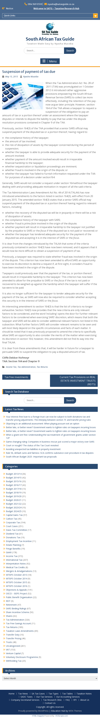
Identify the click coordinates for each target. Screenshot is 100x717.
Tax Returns (42, 366)
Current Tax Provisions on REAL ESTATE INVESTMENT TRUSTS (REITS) (78, 380)
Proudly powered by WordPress (33, 710)
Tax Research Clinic (52, 700)
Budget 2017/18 (13, 488)
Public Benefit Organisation (19, 597)
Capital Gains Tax (14, 515)
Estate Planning (13, 544)
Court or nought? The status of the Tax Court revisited (32, 445)
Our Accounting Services (68, 697)
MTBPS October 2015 (16, 582)
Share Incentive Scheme (17, 612)
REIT (8, 601)
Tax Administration (27, 366)
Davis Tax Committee (16, 530)
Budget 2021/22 (13, 503)
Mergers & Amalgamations (19, 571)
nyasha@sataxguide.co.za (61, 4)
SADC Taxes (27, 697)
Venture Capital (13, 653)
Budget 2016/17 (13, 485)
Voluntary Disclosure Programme (22, 657)
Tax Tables (67, 694)
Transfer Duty (12, 634)
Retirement (11, 604)
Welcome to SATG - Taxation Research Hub (56, 8)
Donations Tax (13, 537)
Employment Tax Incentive (19, 541)
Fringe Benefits (13, 548)
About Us (84, 700)
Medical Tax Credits (15, 567)
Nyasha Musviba (30, 76)
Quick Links (9, 15)
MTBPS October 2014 (16, 578)
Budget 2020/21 (13, 500)
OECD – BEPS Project (16, 593)
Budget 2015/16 (13, 481)
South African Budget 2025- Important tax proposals (31, 456)
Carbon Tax (11, 518)
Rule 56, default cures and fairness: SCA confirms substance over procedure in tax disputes (50, 452)
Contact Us (50, 703)
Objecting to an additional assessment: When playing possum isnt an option (42, 423)
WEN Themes (75, 710)
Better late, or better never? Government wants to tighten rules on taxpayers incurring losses (51, 427)
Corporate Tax (13, 522)
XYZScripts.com (62, 716)
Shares (9, 616)
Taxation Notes (84, 694)
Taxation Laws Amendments (20, 630)
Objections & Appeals (16, 589)
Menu (50, 61)
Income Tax (11, 366)
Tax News (23, 694)
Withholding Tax (13, 660)
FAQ (68, 700)
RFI (75, 700)
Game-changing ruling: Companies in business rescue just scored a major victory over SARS (50, 441)
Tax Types (54, 694)
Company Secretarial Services (25, 700)
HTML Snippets (38, 716)
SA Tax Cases (38, 694)
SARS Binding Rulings (16, 608)
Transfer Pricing (13, 638)
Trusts (9, 642)
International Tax (14, 559)
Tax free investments (16, 377)
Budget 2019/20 (13, 496)
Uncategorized (13, 645)
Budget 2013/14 (13, 473)
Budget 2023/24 (13, 507)
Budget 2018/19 (13, 492)
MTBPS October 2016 (16, 586)
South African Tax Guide (50, 39)
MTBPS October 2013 (16, 574)
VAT (8, 649)
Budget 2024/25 (13, 511)
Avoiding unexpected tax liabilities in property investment (33, 449)
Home (11, 694)
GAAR (8, 552)
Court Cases (12, 526)
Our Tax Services (44, 697)
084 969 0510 (35, 4)
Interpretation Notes (16, 563)
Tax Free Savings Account (18, 623)
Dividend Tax (12, 533)
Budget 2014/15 (13, 477)
